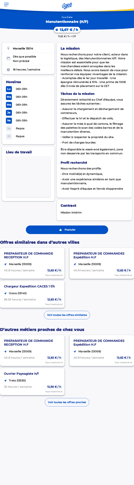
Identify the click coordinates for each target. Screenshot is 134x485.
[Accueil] (67, 5)
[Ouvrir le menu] (6, 4)
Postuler (67, 230)
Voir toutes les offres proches (67, 402)
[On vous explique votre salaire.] (67, 30)
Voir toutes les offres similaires (67, 315)
